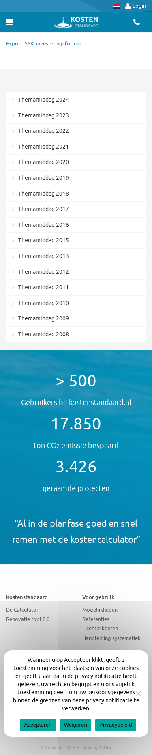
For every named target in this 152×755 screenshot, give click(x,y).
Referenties (95, 619)
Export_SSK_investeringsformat (43, 43)
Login (135, 5)
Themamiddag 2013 (43, 256)
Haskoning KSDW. (94, 748)
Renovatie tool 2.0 (27, 619)
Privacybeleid (115, 725)
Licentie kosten (100, 628)
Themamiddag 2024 (43, 99)
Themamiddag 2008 (43, 334)
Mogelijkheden (100, 609)
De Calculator (22, 609)
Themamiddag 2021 (43, 146)
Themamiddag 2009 (43, 318)
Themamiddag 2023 (43, 115)
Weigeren (75, 725)
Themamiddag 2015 (43, 240)
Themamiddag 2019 (43, 178)
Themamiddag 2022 (43, 131)
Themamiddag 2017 (43, 209)
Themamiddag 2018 (43, 193)
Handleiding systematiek (111, 638)
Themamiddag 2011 (43, 287)
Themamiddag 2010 (43, 303)
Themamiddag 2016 (43, 225)
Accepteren (37, 725)
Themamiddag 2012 (43, 272)
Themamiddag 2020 (43, 162)
